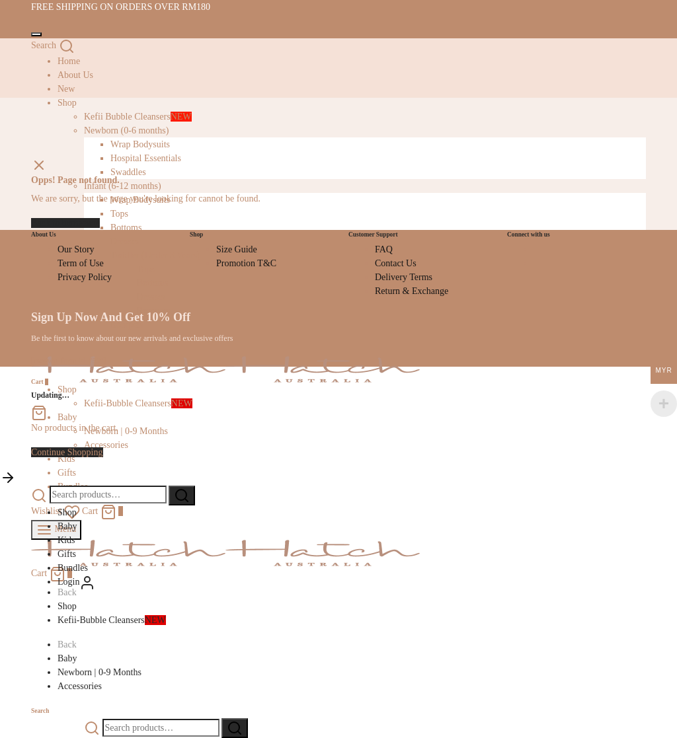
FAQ (384, 249)
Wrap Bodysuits (140, 144)
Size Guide (236, 249)
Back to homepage (65, 223)
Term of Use (81, 263)
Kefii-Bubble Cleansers (138, 403)
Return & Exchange (411, 291)
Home (69, 61)
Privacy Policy (85, 277)
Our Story (76, 249)
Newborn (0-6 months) (126, 130)
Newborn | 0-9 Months (126, 431)
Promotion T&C (246, 263)
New (66, 89)
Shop (67, 512)
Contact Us (396, 263)
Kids (66, 540)
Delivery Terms (403, 277)
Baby (67, 417)
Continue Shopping (67, 452)
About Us (75, 75)
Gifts (67, 473)
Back (67, 592)
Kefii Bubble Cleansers (138, 117)
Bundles (73, 568)
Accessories (106, 445)
